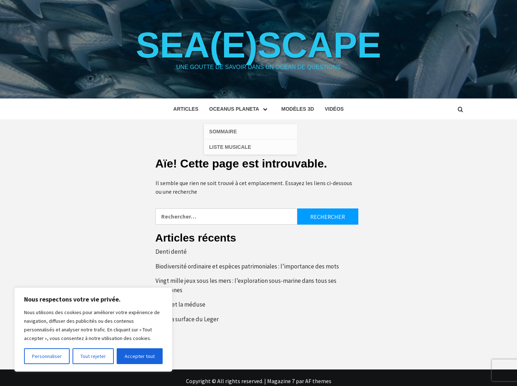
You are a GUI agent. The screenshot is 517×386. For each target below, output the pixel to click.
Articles (186, 109)
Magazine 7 (281, 381)
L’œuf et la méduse (180, 304)
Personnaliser (47, 356)
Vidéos (334, 109)
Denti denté (171, 252)
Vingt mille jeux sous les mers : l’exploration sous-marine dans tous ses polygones (245, 285)
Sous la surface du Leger (187, 319)
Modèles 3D (297, 109)
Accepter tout (140, 356)
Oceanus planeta (240, 109)
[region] (93, 330)
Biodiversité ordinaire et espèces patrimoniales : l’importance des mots (247, 266)
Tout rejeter (93, 356)
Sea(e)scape (258, 45)
